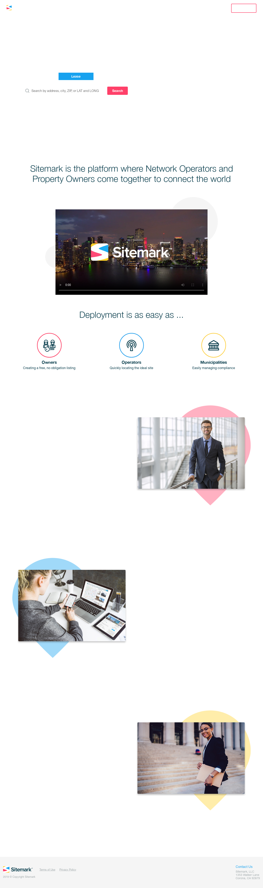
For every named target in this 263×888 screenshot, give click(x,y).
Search (117, 91)
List (47, 8)
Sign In (211, 8)
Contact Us (183, 8)
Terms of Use (47, 869)
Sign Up (244, 8)
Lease (69, 8)
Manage (94, 8)
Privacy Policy (67, 869)
